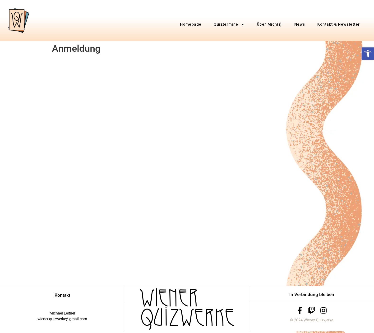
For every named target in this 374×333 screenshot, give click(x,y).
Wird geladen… (128, 169)
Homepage (190, 24)
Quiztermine (229, 24)
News (299, 24)
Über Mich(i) (269, 24)
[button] (368, 53)
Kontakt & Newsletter (338, 24)
